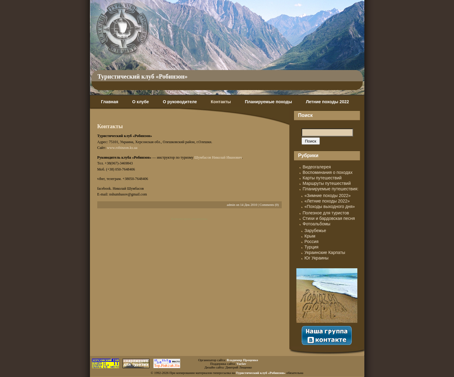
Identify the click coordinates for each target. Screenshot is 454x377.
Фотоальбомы (317, 223)
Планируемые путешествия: (331, 188)
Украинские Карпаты (325, 252)
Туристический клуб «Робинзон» (143, 76)
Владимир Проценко (242, 360)
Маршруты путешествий (327, 183)
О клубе (140, 101)
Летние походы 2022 (327, 101)
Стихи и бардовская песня (329, 218)
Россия (312, 241)
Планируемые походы (268, 101)
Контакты (221, 101)
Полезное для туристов (326, 212)
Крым (310, 236)
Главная (109, 101)
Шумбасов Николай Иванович (218, 157)
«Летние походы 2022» (327, 201)
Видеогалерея (317, 166)
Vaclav (241, 363)
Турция (312, 247)
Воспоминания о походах (328, 172)
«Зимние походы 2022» (328, 195)
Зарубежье (315, 230)
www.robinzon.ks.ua (122, 148)
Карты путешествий (322, 177)
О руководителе (180, 101)
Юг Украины (317, 257)
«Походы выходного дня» (330, 206)
